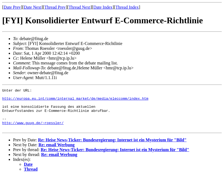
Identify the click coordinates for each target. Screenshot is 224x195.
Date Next (33, 7)
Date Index (103, 7)
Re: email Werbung (57, 153)
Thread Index (127, 7)
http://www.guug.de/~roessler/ (33, 130)
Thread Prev (55, 7)
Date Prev (12, 7)
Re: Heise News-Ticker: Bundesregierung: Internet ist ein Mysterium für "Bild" (112, 148)
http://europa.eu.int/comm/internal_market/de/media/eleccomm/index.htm (75, 100)
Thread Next (79, 7)
